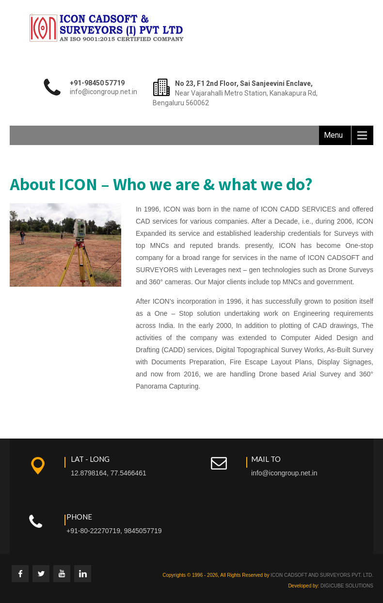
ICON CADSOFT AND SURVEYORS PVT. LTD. (322, 575)
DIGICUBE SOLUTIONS (346, 585)
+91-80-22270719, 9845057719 (114, 531)
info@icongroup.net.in (284, 473)
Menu (333, 135)
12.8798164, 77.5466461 (108, 473)
